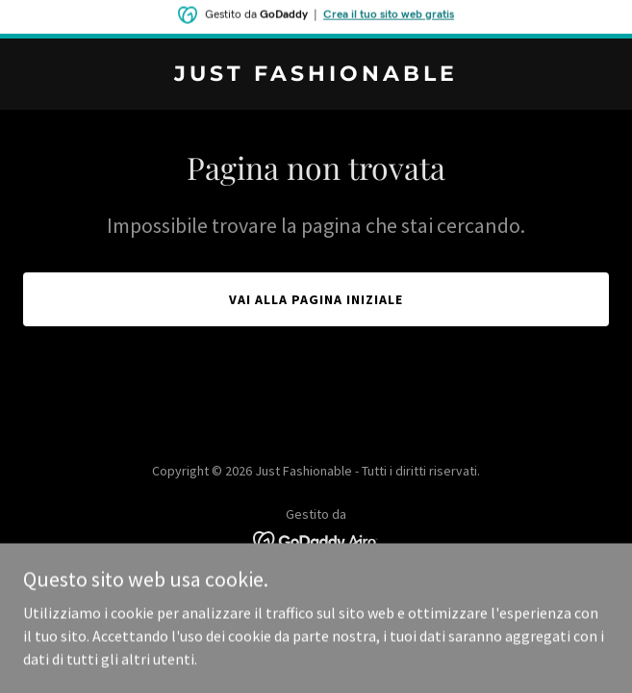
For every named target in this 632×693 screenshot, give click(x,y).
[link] (316, 75)
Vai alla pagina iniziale (316, 299)
